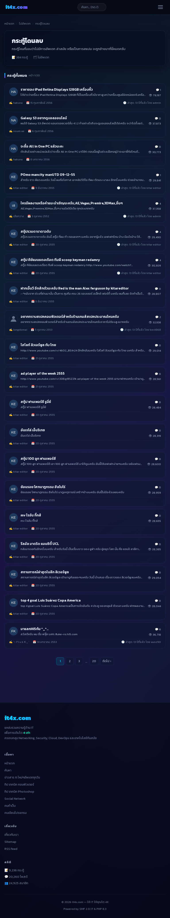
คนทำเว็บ (10, 805)
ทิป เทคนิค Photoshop (19, 791)
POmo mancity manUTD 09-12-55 (48, 174)
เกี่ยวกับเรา (11, 834)
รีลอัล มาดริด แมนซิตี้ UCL (40, 543)
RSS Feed (10, 849)
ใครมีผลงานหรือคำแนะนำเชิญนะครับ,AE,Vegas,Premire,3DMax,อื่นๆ (72, 203)
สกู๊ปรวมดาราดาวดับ (36, 231)
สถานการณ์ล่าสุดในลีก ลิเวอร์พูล (45, 572)
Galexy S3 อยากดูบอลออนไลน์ (44, 118)
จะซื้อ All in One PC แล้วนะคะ (42, 146)
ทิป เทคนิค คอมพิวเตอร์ (19, 784)
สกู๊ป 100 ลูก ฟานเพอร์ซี (38, 458)
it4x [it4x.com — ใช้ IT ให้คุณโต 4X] (16, 7)
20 (94, 661)
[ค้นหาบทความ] (91, 7)
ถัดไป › (106, 661)
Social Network (15, 798)
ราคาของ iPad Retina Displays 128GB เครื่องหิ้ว (57, 89)
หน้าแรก (9, 23)
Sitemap (10, 841)
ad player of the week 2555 (43, 373)
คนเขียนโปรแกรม (15, 813)
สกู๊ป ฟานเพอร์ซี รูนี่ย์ (36, 401)
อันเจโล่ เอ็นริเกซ (33, 430)
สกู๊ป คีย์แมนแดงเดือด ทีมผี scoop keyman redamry (60, 259)
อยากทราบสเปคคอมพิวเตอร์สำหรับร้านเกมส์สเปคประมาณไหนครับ (70, 316)
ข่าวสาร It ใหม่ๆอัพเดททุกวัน (22, 777)
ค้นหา (7, 770)
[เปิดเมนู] (160, 7)
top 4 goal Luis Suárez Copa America (51, 600)
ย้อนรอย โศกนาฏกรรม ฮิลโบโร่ (43, 486)
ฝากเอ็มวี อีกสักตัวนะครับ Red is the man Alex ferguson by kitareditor (75, 288)
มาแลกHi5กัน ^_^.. (34, 628)
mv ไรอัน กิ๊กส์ (31, 515)
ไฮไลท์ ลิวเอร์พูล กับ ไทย (38, 344)
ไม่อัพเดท (25, 23)
